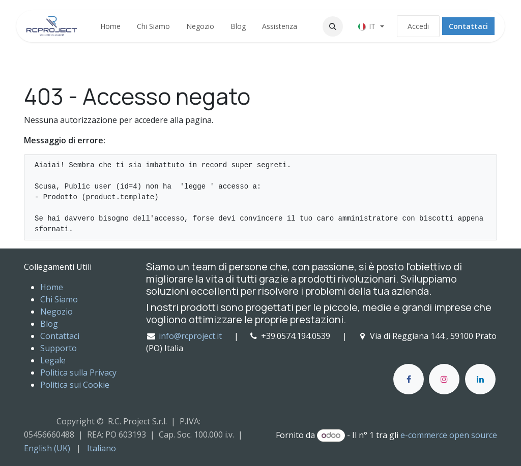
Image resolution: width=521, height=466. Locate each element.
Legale (53, 360)
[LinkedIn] (480, 379)
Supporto (58, 348)
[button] (333, 26)
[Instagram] (444, 379)
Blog (49, 323)
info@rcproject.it (190, 335)
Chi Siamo (59, 299)
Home (51, 287)
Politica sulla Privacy (78, 372)
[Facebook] (408, 379)
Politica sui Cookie (74, 384)
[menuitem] (110, 26)
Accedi (418, 26)
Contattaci (468, 26)
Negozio (56, 311)
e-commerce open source (448, 435)
